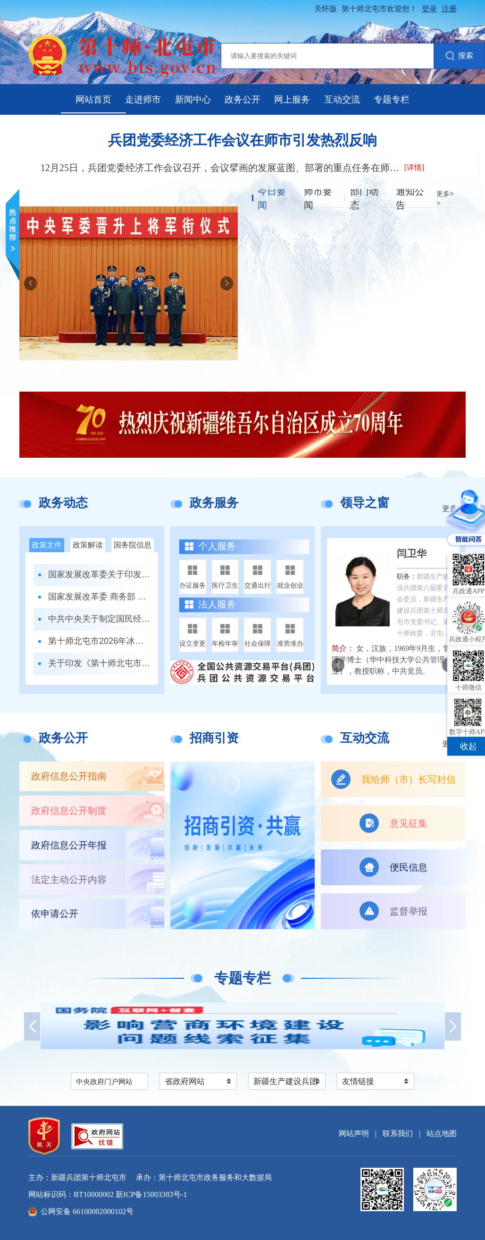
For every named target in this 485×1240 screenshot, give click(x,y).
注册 (449, 9)
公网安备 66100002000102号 (87, 1211)
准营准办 (290, 643)
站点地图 (441, 1133)
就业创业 (290, 585)
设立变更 (192, 643)
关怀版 (325, 9)
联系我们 (398, 1133)
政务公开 (242, 99)
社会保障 (257, 643)
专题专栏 (392, 99)
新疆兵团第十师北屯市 (88, 1177)
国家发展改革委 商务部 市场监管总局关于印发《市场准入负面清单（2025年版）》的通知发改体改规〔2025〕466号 (99, 596)
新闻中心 (193, 99)
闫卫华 (411, 553)
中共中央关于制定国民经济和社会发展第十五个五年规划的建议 (99, 619)
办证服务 (192, 585)
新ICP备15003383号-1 (151, 1194)
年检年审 (225, 643)
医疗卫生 (225, 585)
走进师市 (143, 99)
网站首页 (93, 99)
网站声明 (354, 1133)
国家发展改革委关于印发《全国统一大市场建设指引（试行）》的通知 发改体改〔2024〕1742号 (99, 574)
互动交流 (342, 99)
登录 (429, 9)
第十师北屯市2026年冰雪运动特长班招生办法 (99, 641)
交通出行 (257, 585)
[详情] (414, 167)
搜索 (459, 56)
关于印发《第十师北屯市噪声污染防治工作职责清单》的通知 (99, 663)
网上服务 (292, 99)
